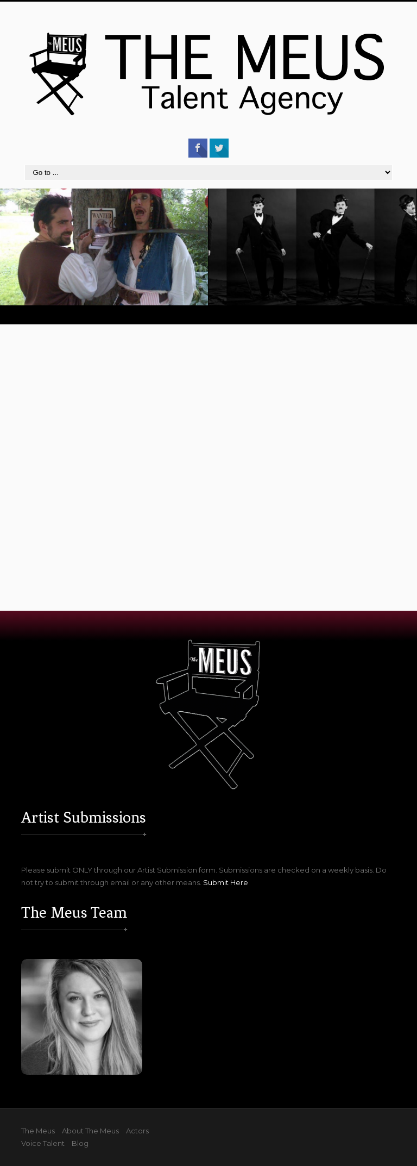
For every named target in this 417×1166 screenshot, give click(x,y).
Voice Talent (43, 1143)
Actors (137, 1130)
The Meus (38, 1130)
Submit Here (225, 882)
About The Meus (90, 1130)
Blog (80, 1143)
